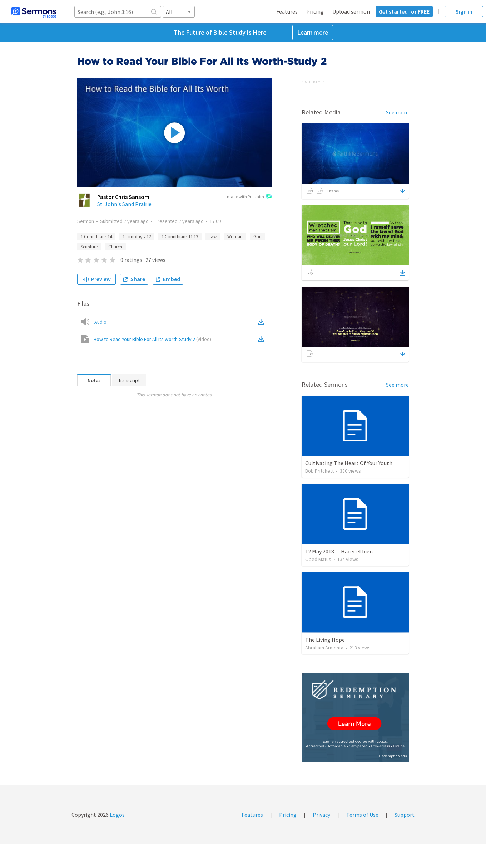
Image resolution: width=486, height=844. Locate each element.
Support (405, 814)
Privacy (321, 814)
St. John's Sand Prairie (124, 204)
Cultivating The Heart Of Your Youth (348, 463)
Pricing (315, 11)
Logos (117, 814)
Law (213, 237)
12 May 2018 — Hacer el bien (339, 551)
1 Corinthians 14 (96, 237)
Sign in (464, 11)
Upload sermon (351, 11)
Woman (235, 237)
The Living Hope (325, 639)
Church (115, 247)
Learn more (312, 32)
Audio (100, 322)
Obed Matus (318, 559)
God (257, 237)
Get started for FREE (404, 11)
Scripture (89, 247)
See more (397, 112)
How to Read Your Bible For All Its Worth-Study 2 (152, 339)
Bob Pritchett (319, 471)
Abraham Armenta (324, 647)
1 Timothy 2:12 (137, 237)
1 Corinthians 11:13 (180, 237)
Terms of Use (362, 814)
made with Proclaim (249, 197)
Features (287, 11)
